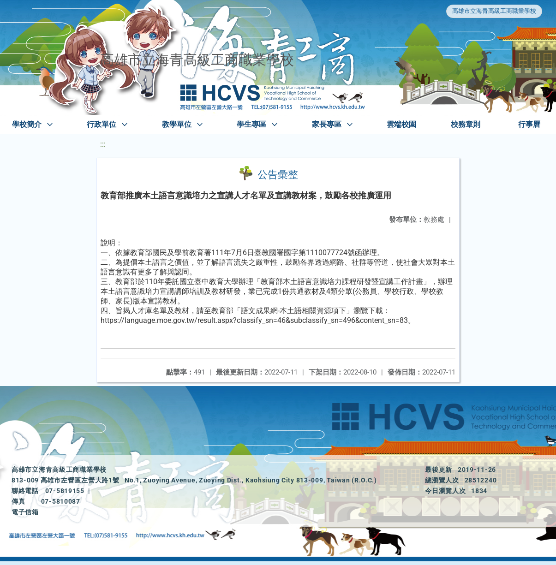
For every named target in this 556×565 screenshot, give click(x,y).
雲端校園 (401, 124)
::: (103, 144)
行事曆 (529, 124)
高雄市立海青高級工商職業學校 (494, 10)
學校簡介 (27, 124)
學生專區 (251, 124)
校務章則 (465, 124)
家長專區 (326, 124)
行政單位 (101, 124)
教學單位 (176, 124)
